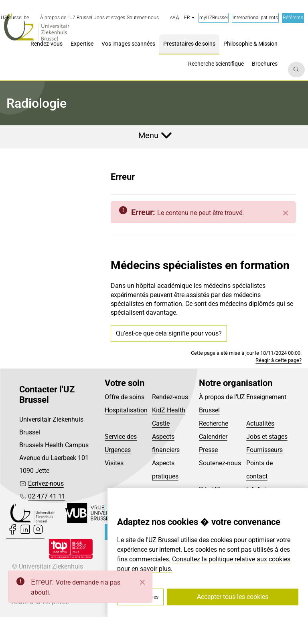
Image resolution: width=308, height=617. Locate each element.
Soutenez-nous (220, 463)
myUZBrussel (213, 17)
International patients (255, 17)
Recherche (213, 423)
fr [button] (189, 17)
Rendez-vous (170, 397)
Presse (208, 450)
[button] (174, 18)
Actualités (260, 423)
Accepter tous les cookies (232, 597)
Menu (148, 135)
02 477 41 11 (46, 496)
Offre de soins (124, 397)
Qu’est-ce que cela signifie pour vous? (169, 333)
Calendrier (213, 436)
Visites (114, 463)
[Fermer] (285, 213)
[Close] (142, 582)
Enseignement (266, 397)
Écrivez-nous (46, 483)
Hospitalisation (126, 410)
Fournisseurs (264, 450)
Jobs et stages (267, 436)
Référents (293, 17)
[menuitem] (66, 18)
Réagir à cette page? (278, 360)
